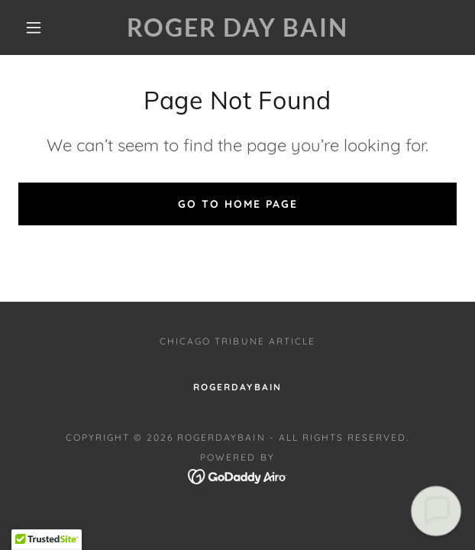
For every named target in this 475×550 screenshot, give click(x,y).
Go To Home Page (238, 204)
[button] (40, 27)
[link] (237, 27)
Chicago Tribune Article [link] (237, 341)
